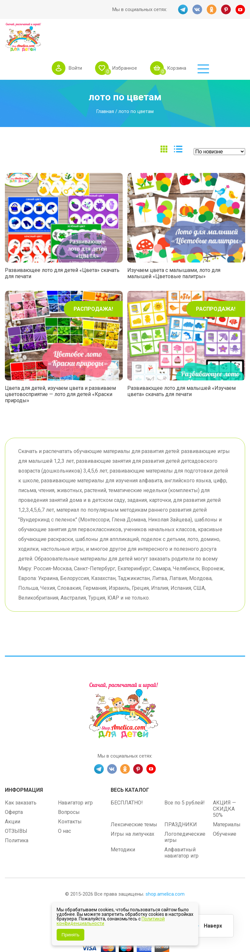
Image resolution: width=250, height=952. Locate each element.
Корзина (212, 35)
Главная (105, 87)
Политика (16, 816)
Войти (111, 35)
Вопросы (69, 788)
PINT (226, 9)
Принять (70, 934)
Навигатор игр (75, 778)
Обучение (224, 809)
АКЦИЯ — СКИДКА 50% (224, 784)
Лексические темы (134, 800)
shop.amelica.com (165, 870)
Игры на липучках (132, 809)
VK (197, 9)
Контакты (70, 797)
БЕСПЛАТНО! (127, 778)
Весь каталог (130, 765)
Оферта (14, 788)
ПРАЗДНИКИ (180, 800)
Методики (123, 825)
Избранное (160, 35)
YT (240, 9)
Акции (12, 797)
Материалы (227, 800)
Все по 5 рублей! (184, 778)
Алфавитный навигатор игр (181, 828)
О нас (64, 806)
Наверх (213, 926)
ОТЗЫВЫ (16, 806)
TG (183, 9)
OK (211, 9)
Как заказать (20, 778)
